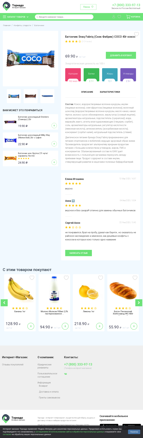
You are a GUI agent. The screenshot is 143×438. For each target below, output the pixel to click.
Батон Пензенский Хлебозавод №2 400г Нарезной (123, 314)
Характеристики (110, 92)
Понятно (134, 432)
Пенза (86, 7)
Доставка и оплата (49, 391)
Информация (44, 382)
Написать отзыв (79, 253)
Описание (86, 92)
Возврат (43, 385)
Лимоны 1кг (88, 311)
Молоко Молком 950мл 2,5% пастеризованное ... (54, 312)
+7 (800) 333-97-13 (126, 5)
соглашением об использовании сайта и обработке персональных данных (69, 432)
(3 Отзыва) (87, 41)
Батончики (42, 25)
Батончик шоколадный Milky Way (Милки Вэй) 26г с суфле (34, 136)
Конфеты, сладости (24, 25)
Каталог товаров (16, 17)
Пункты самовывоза (49, 397)
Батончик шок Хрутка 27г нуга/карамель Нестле (33, 154)
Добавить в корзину (121, 55)
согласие (7, 434)
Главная (7, 25)
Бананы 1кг (20, 311)
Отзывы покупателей (12, 364)
